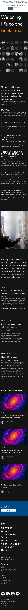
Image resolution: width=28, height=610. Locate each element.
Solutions (8, 537)
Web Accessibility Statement (8, 601)
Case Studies (11, 543)
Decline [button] (17, 8)
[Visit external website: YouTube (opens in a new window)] (13, 593)
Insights (7, 547)
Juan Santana (9, 421)
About (5, 531)
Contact (7, 528)
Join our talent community (7, 559)
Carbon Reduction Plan (6, 605)
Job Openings (8, 510)
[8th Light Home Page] (3, 523)
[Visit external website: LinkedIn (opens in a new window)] (3, 593)
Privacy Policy (4, 603)
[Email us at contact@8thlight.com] (18, 593)
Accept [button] (10, 8)
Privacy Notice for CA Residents (8, 570)
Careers (7, 550)
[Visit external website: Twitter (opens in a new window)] (8, 593)
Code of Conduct (5, 599)
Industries (9, 534)
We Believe (9, 540)
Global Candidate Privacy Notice (9, 569)
